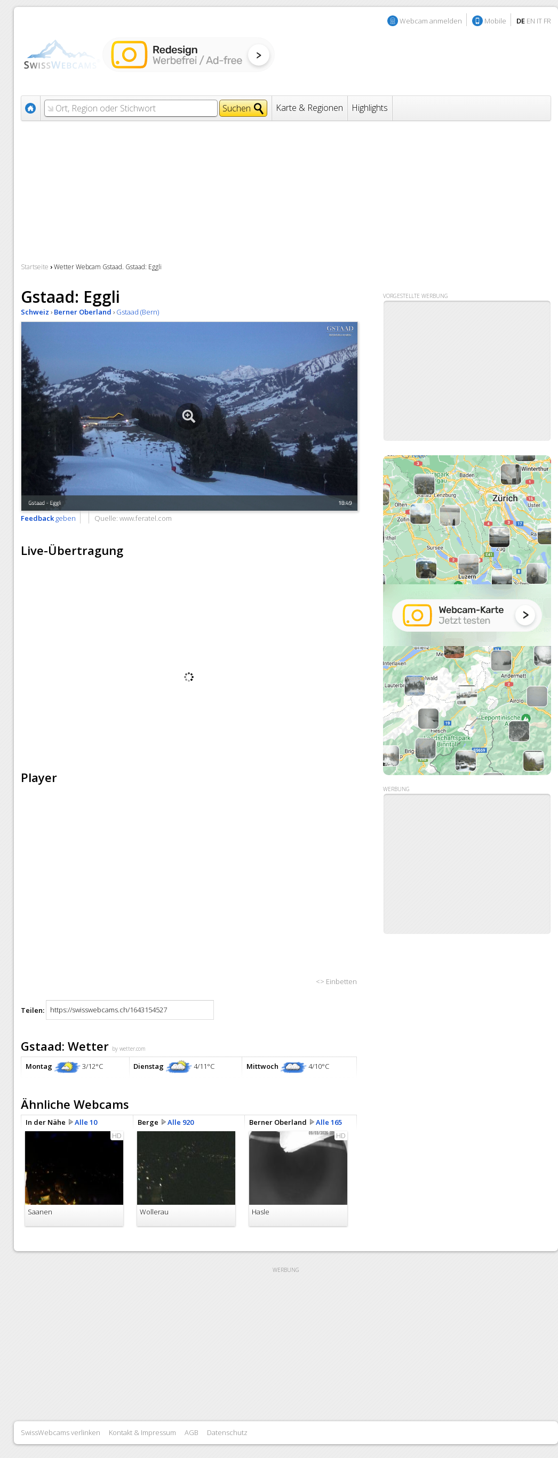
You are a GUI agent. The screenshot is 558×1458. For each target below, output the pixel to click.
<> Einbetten (336, 981)
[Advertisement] (466, 864)
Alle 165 (329, 1122)
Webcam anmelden (431, 21)
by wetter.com (129, 1048)
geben (48, 518)
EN (531, 21)
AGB (191, 1432)
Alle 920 (181, 1122)
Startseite (35, 266)
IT (539, 21)
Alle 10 (86, 1122)
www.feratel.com (145, 518)
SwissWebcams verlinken (60, 1432)
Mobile (495, 21)
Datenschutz (227, 1432)
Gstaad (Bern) (137, 312)
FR (547, 21)
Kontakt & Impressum (142, 1432)
